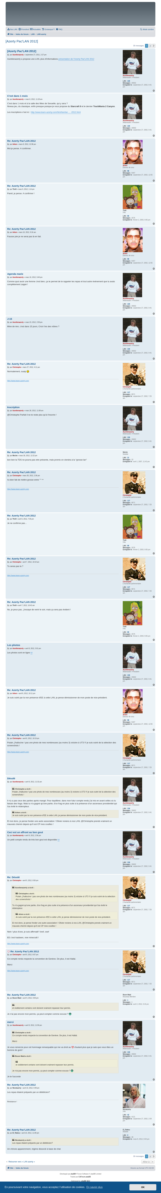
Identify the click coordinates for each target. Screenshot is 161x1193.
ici (31, 652)
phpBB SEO (85, 1181)
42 (128, 1115)
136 (128, 81)
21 (128, 458)
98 (128, 171)
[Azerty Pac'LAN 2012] (22, 41)
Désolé (11, 778)
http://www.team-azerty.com (18, 381)
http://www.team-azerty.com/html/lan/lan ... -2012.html (56, 112)
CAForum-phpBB (84, 1177)
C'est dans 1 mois (17, 95)
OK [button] (143, 1187)
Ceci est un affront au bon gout (25, 832)
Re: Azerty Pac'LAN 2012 (21, 140)
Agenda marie (15, 273)
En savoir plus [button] (94, 1187)
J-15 (9, 318)
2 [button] (150, 45)
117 (128, 392)
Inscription (13, 407)
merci (10, 1022)
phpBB (73, 1174)
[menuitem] (12, 29)
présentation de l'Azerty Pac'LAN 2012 (76, 59)
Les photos (13, 645)
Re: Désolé (13, 877)
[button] (153, 46)
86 (128, 216)
